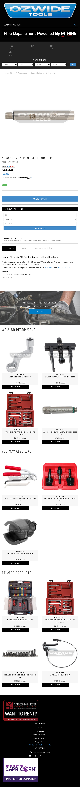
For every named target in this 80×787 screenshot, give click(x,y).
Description (9, 242)
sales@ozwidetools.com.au (40, 749)
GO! (73, 58)
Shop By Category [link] (40, 732)
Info (32, 171)
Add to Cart (40, 192)
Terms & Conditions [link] (40, 728)
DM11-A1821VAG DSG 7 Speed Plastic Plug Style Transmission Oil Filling (60, 425)
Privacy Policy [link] (40, 736)
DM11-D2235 (49, 261)
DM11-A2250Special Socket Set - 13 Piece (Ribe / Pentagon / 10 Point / (20, 668)
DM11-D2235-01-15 (63, 261)
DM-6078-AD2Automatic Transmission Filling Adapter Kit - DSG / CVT (60, 492)
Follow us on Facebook (40, 738)
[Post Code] (40, 218)
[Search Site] (75, 24)
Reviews (43, 242)
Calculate (40, 222)
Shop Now (15, 380)
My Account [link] (40, 725)
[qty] (40, 186)
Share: (8, 160)
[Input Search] (37, 24)
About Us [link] (40, 721)
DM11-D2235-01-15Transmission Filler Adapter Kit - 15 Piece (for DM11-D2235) (20, 425)
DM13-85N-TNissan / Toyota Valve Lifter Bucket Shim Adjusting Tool (20, 492)
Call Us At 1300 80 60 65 (40, 746)
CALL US (40, 305)
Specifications (24, 242)
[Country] (40, 213)
